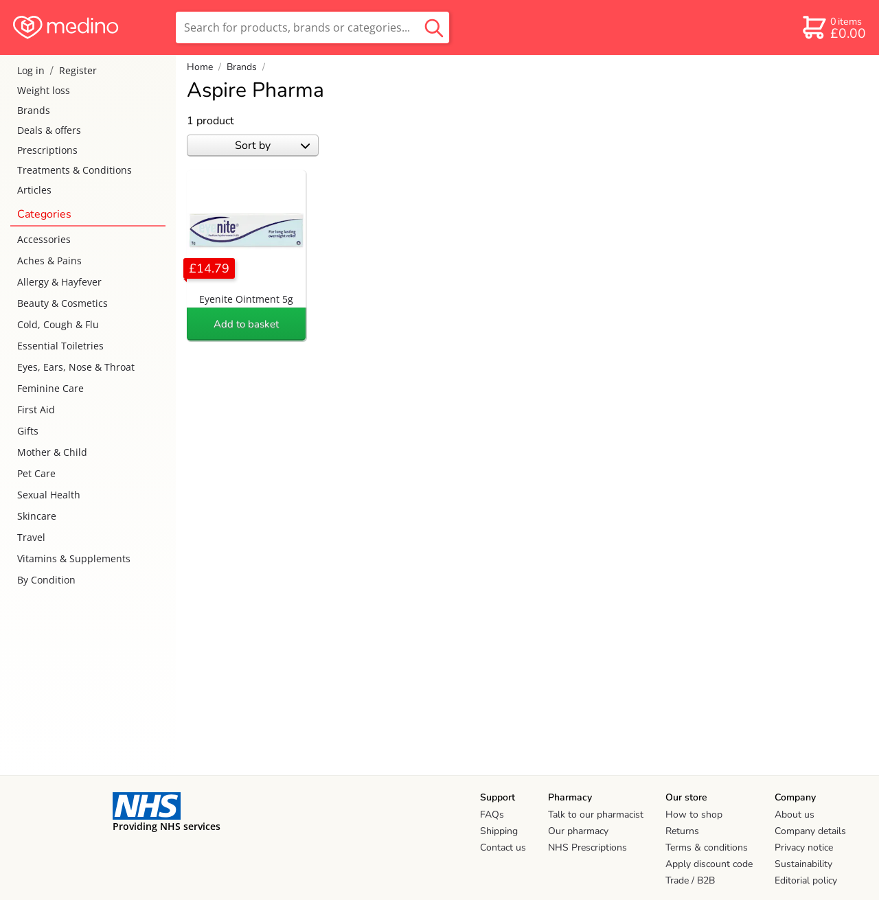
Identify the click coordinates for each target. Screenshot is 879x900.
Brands (33, 110)
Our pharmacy (578, 831)
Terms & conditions (706, 847)
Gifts (27, 430)
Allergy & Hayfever (59, 281)
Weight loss (43, 90)
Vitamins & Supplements (73, 558)
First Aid (36, 409)
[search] (312, 27)
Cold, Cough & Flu (58, 324)
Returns (682, 831)
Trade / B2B (690, 880)
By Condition (46, 579)
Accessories (44, 239)
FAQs (492, 814)
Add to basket (246, 324)
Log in (31, 70)
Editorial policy (806, 880)
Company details (810, 831)
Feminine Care (50, 388)
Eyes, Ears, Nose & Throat (76, 366)
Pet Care (36, 473)
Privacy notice (804, 847)
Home (200, 66)
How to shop (693, 814)
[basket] (833, 27)
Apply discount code (709, 863)
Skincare (36, 515)
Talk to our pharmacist (595, 814)
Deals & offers (49, 130)
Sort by (272, 145)
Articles (34, 189)
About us (794, 814)
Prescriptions (47, 150)
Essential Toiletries (60, 345)
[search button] (434, 27)
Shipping (499, 831)
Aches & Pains (49, 260)
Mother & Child (52, 452)
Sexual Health (48, 494)
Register (78, 70)
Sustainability (803, 863)
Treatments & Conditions (74, 169)
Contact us (503, 847)
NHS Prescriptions (587, 847)
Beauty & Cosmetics (62, 303)
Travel (31, 537)
